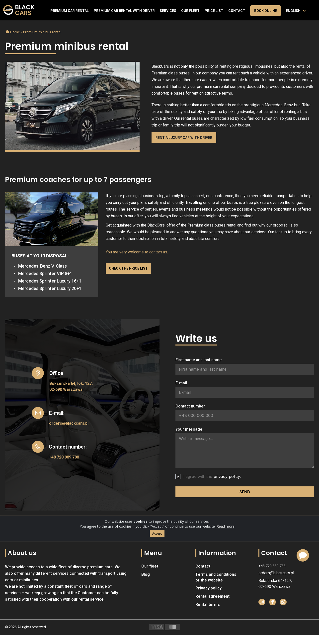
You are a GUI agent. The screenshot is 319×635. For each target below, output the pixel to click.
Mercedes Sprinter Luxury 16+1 (49, 281)
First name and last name (198, 359)
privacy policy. (227, 476)
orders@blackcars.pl (68, 423)
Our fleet (190, 11)
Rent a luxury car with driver (184, 138)
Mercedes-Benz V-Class (42, 266)
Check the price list (128, 268)
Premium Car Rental (69, 11)
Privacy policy (208, 588)
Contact (236, 11)
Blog (145, 574)
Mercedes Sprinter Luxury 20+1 (49, 288)
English (293, 11)
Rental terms (207, 604)
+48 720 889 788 (64, 457)
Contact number (190, 406)
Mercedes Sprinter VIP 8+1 (45, 273)
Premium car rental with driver (124, 11)
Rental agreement (212, 596)
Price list (214, 11)
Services (168, 11)
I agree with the (212, 476)
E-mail (181, 383)
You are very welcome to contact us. (137, 252)
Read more (226, 538)
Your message (188, 429)
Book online (265, 11)
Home (13, 32)
